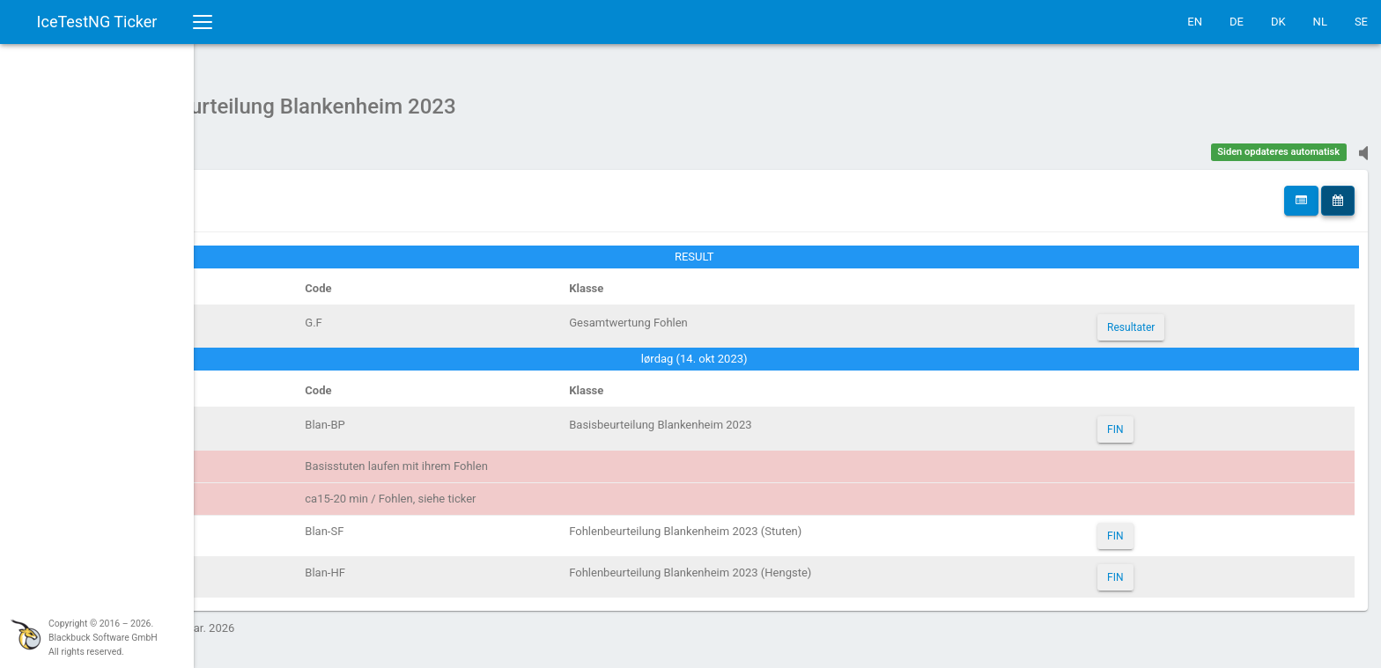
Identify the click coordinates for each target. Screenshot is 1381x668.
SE (1361, 21)
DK (1278, 21)
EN (1194, 21)
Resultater (1168, 318)
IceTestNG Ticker (97, 21)
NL (1320, 21)
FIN (1152, 421)
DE (1237, 21)
